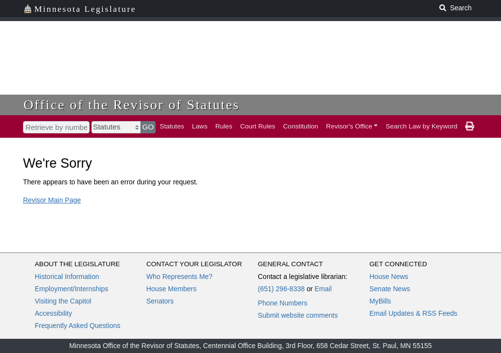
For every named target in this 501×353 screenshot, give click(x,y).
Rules (223, 126)
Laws (199, 126)
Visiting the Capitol (63, 301)
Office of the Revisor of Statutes (131, 104)
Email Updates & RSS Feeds (413, 313)
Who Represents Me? (179, 276)
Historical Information (67, 276)
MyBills (380, 301)
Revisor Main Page (52, 200)
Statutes (171, 126)
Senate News (389, 289)
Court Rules (257, 126)
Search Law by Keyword (421, 126)
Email (323, 289)
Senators (160, 301)
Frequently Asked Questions (77, 325)
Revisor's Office (349, 126)
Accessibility (53, 313)
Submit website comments (298, 315)
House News (388, 276)
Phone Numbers (282, 303)
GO (148, 127)
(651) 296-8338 (281, 289)
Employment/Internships (71, 289)
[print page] (469, 126)
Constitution (301, 126)
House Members (171, 289)
